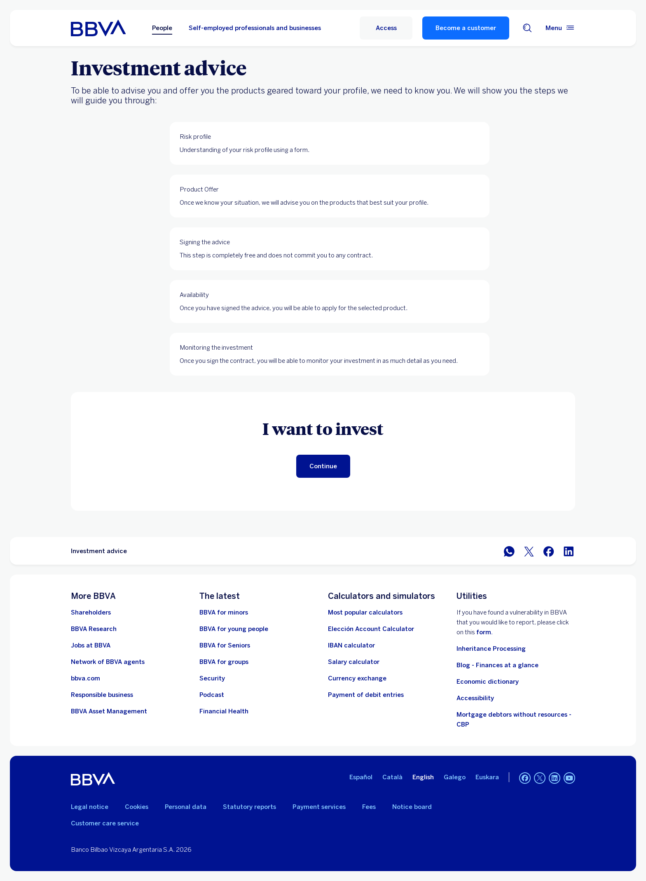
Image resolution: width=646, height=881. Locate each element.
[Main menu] (560, 28)
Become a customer (465, 28)
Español (360, 777)
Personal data (185, 807)
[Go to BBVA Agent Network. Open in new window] (108, 662)
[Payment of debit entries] (366, 695)
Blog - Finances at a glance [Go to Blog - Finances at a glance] (497, 665)
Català (392, 777)
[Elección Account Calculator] (371, 629)
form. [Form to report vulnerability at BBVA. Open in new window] (484, 632)
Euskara (487, 777)
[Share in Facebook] (548, 551)
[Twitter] (539, 778)
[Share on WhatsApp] (509, 551)
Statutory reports (249, 807)
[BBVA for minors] (223, 612)
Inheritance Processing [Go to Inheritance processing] (491, 648)
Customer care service (105, 823)
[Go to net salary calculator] (353, 662)
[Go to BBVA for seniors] (224, 645)
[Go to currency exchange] (357, 678)
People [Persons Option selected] (162, 28)
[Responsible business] (102, 695)
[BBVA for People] (98, 28)
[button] (386, 28)
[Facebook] (525, 778)
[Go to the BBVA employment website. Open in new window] (90, 645)
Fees (369, 807)
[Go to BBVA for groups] (223, 662)
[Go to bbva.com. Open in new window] (85, 678)
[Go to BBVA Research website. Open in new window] (94, 629)
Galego (455, 777)
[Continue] (323, 466)
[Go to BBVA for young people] (233, 629)
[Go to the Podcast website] (211, 695)
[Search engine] (527, 28)
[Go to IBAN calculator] (351, 645)
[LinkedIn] (554, 778)
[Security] (212, 678)
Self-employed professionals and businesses (255, 28)
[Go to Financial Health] (223, 711)
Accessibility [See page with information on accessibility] (475, 698)
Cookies (136, 807)
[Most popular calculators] (365, 612)
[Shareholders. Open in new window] (91, 612)
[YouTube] (569, 778)
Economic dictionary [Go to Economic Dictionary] (487, 681)
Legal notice (89, 807)
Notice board (412, 807)
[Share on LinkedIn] (568, 551)
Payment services (319, 807)
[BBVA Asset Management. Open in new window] (109, 711)
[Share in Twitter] (529, 551)
